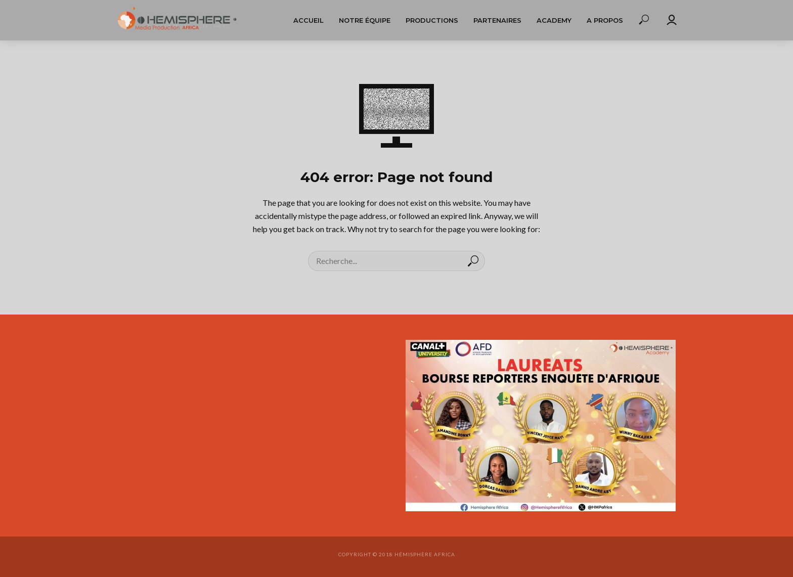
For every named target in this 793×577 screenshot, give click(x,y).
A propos (605, 20)
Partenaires (497, 20)
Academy (554, 20)
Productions (432, 20)
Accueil (308, 20)
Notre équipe (364, 20)
